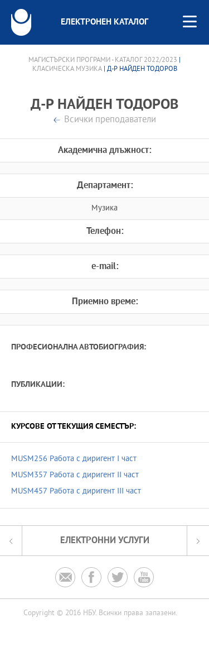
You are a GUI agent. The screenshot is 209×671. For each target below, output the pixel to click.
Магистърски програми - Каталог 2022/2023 (102, 60)
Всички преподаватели (110, 120)
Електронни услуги (104, 541)
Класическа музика (67, 69)
